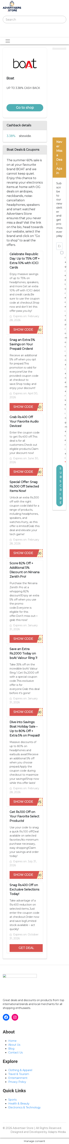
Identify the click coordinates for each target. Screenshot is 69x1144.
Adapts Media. (57, 1132)
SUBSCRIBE (61, 485)
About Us (14, 1044)
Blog (11, 1048)
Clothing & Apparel (20, 1070)
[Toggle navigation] (8, 33)
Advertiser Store (23, 1128)
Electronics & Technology (24, 1107)
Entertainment (17, 1078)
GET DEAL (26, 948)
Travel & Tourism (18, 1074)
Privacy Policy (17, 1082)
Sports (12, 1099)
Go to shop (25, 108)
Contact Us (15, 1052)
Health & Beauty (18, 1103)
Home (12, 1040)
